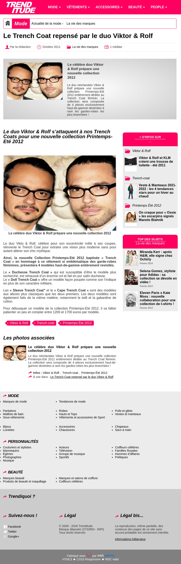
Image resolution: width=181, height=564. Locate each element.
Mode (20, 23)
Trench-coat (45, 323)
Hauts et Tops (68, 414)
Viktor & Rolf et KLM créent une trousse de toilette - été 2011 (156, 161)
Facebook (14, 526)
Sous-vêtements (13, 417)
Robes (63, 410)
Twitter (12, 531)
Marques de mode (15, 401)
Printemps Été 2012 (77, 323)
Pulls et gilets (123, 410)
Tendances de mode (72, 401)
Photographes (12, 457)
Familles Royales (126, 450)
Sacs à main (123, 430)
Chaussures (67, 430)
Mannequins (11, 450)
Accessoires (67, 426)
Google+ (13, 536)
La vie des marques (80, 23)
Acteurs (64, 447)
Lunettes (8, 430)
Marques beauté (13, 478)
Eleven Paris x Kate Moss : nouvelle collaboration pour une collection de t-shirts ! (157, 298)
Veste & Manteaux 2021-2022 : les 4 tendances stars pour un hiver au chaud (157, 190)
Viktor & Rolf (19, 323)
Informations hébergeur (130, 539)
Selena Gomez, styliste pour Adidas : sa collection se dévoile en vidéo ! (158, 276)
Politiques (121, 457)
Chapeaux (122, 426)
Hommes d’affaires (127, 454)
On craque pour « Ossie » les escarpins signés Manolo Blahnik (157, 216)
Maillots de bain (13, 414)
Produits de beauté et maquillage (24, 481)
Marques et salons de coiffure (78, 478)
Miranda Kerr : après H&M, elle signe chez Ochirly (156, 255)
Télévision (65, 450)
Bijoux (7, 426)
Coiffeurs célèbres (127, 447)
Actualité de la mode (46, 23)
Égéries (8, 454)
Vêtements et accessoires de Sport (82, 417)
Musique (8, 460)
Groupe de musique (72, 454)
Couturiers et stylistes (17, 447)
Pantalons (9, 410)
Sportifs (64, 457)
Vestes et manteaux (128, 414)
